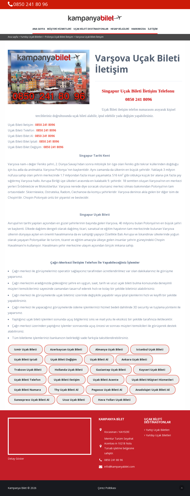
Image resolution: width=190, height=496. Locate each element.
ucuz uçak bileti (74, 400)
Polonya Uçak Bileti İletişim (59, 36)
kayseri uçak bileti (152, 369)
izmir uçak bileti (25, 349)
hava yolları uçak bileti (114, 400)
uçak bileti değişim (63, 359)
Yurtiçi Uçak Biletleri (156, 430)
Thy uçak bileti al (66, 389)
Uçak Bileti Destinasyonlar (90, 28)
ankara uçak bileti (134, 359)
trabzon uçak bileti (27, 369)
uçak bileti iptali (25, 359)
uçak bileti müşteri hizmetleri (152, 379)
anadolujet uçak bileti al (152, 389)
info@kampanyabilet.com (119, 467)
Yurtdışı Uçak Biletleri (31, 36)
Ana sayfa (38, 28)
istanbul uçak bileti (149, 349)
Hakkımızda (138, 28)
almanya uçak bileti (109, 349)
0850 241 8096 (138, 99)
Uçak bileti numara (27, 389)
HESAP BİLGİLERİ (120, 28)
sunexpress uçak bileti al (31, 400)
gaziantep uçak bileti (111, 369)
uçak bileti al (99, 359)
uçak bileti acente (105, 379)
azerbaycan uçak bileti (66, 349)
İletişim (153, 28)
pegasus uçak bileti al (107, 389)
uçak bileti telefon (27, 379)
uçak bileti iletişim (67, 379)
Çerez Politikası (107, 488)
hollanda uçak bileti (69, 369)
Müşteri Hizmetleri (59, 28)
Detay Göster (16, 458)
